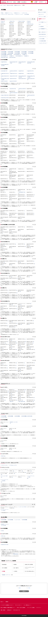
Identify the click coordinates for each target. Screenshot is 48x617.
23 (34, 349)
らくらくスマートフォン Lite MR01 (4, 480)
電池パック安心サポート (42, 32)
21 (12, 321)
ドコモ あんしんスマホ (13, 465)
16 (11, 276)
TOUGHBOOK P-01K (22, 192)
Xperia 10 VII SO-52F (13, 81)
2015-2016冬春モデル (17, 54)
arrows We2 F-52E (13, 88)
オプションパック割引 (42, 16)
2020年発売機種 (10, 53)
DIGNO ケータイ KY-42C (13, 423)
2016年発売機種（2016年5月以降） (6, 54)
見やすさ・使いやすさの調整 (21, 607)
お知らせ (1, 601)
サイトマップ (38, 607)
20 (30, 303)
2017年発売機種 (30, 53)
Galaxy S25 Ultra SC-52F (5, 77)
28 (20, 371)
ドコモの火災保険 (41, 38)
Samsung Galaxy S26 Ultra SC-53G (31, 62)
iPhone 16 (28, 22)
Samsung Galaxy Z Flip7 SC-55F (31, 77)
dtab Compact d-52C (22, 401)
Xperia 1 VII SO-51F (4, 81)
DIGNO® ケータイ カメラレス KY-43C (5, 525)
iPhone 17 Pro (12, 21)
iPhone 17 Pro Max (22, 21)
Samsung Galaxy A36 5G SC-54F (22, 77)
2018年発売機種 (23, 53)
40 (14, 473)
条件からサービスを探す (10, 5)
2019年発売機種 (17, 53)
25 (15, 341)
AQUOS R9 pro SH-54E (5, 97)
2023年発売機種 (23, 51)
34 (2, 441)
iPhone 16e (11, 24)
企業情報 (7, 601)
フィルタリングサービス (42, 43)
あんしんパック (41, 14)
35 (2, 449)
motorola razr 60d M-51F (13, 71)
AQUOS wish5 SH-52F (22, 78)
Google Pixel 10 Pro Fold (5, 74)
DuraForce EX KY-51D (4, 544)
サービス (4, 5)
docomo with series (13, 57)
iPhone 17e (3, 21)
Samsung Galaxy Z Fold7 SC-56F (5, 79)
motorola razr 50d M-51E (22, 89)
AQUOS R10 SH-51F (13, 78)
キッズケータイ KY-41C (22, 506)
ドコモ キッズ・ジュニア (19, 14)
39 (1, 474)
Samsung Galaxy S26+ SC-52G (22, 62)
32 (2, 429)
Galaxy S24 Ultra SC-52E (13, 93)
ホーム (1, 5)
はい (20, 587)
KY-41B (2, 530)
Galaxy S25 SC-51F (30, 73)
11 (4, 245)
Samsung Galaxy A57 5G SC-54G (4, 65)
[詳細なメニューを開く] (46, 2)
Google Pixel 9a (21, 73)
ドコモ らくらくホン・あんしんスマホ (7, 14)
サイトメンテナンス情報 (31, 607)
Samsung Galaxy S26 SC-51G (13, 62)
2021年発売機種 (3, 53)
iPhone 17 (2, 22)
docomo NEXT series (4, 57)
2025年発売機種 (10, 51)
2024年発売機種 (17, 51)
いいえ (29, 587)
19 (12, 304)
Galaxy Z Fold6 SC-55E (5, 95)
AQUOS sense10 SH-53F (30, 79)
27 (24, 362)
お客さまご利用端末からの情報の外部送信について (7, 607)
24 (11, 340)
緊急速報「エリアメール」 (17, 5)
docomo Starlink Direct (42, 34)
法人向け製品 (27, 14)
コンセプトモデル (4, 417)
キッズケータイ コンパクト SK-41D (4, 510)
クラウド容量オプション (42, 22)
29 (5, 389)
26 (16, 362)
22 (24, 320)
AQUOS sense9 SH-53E (30, 96)
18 (16, 290)
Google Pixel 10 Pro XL (13, 73)
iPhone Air (29, 21)
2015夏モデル (25, 54)
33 (11, 429)
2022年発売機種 (30, 51)
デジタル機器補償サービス (42, 29)
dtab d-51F (11, 401)
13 (4, 262)
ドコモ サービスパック (42, 36)
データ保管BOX (41, 26)
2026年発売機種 (3, 51)
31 (11, 393)
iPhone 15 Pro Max (30, 24)
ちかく (40, 24)
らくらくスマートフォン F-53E (30, 476)
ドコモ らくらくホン (4, 465)
